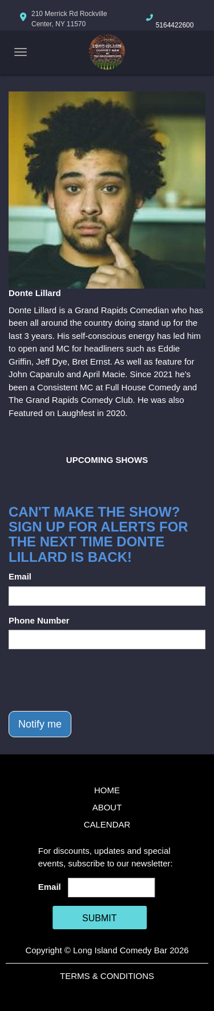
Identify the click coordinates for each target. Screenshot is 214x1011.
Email (20, 576)
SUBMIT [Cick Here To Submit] (99, 918)
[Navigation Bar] (21, 52)
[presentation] (95, 680)
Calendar (107, 824)
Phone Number (39, 620)
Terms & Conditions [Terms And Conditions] (107, 976)
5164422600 (175, 25)
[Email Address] (111, 887)
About (107, 807)
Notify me (40, 724)
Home (107, 790)
